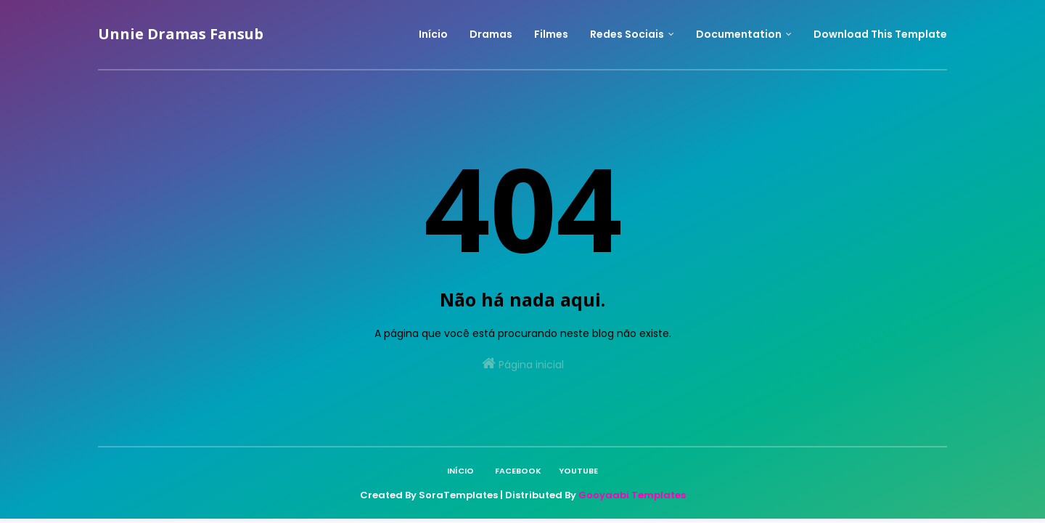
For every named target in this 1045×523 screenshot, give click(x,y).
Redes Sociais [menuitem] (627, 34)
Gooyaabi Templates (632, 495)
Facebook (518, 471)
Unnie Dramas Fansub (180, 34)
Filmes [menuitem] (551, 34)
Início (460, 471)
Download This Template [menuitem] (880, 34)
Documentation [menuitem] (739, 34)
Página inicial (523, 364)
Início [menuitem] (433, 34)
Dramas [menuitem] (491, 34)
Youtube (578, 471)
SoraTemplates (458, 495)
